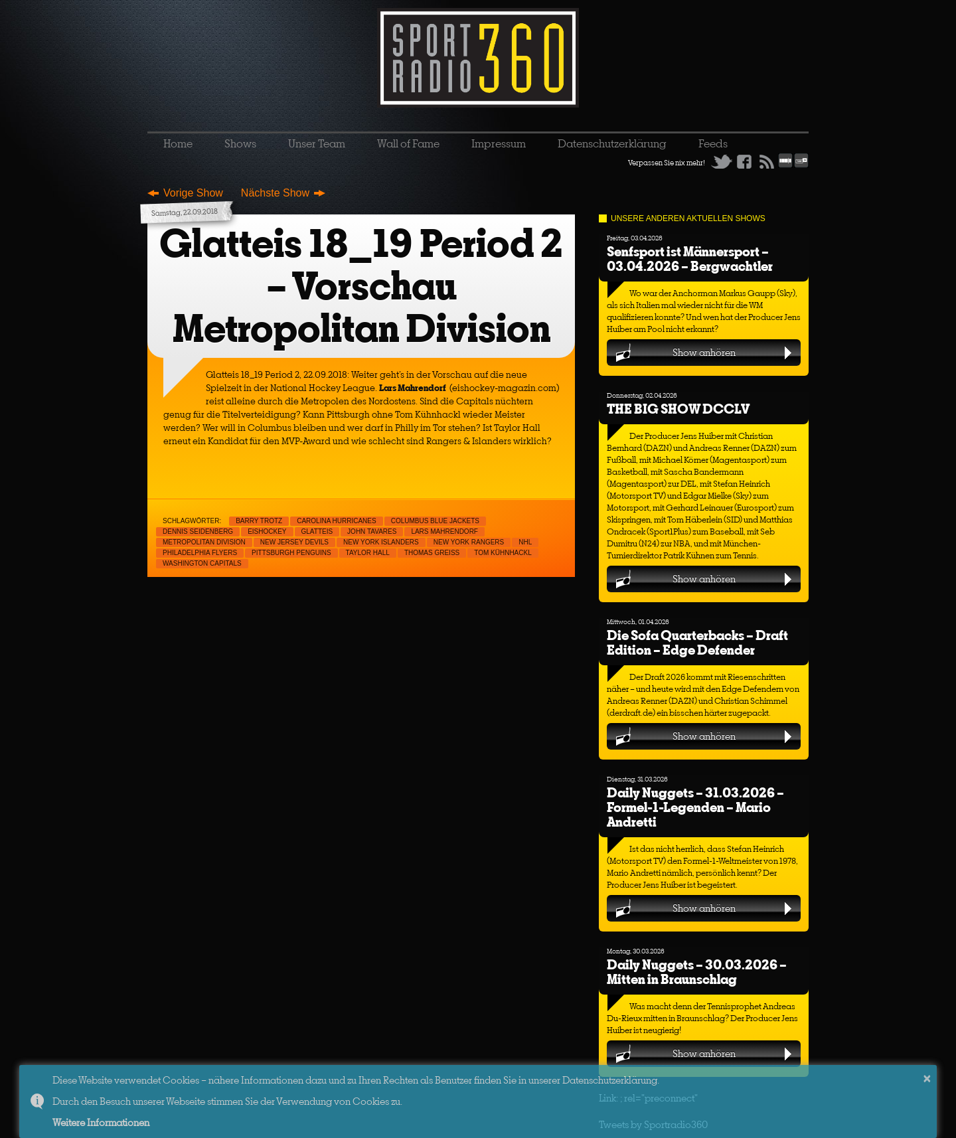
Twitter (721, 161)
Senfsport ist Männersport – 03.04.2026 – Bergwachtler (690, 259)
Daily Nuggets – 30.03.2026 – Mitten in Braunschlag (697, 972)
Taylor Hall (368, 552)
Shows (240, 143)
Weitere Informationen (100, 1122)
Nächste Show (275, 193)
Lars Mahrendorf (444, 531)
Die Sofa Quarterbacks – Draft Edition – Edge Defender (697, 642)
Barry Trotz (259, 521)
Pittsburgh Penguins (291, 552)
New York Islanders (381, 542)
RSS (767, 161)
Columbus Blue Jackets (435, 521)
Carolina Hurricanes (336, 521)
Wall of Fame (408, 143)
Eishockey (267, 531)
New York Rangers (469, 542)
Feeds (713, 143)
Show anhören (704, 352)
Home (178, 143)
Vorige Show (193, 193)
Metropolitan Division (204, 542)
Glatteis (317, 531)
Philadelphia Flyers (200, 552)
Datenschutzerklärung (612, 143)
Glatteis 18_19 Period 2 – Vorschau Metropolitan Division (361, 286)
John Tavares (371, 531)
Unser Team (316, 143)
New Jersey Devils (294, 542)
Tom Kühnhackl (503, 552)
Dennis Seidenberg (198, 531)
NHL (525, 542)
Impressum (498, 143)
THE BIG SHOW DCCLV (678, 408)
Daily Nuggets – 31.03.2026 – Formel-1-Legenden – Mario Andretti (695, 807)
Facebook (744, 161)
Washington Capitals (202, 563)
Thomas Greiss (431, 552)
